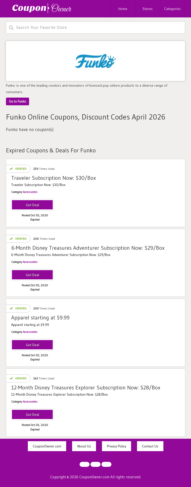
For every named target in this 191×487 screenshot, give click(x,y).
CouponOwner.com (47, 446)
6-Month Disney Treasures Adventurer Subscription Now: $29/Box (88, 247)
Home (122, 8)
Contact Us (150, 446)
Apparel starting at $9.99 (40, 317)
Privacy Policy (116, 446)
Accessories (30, 192)
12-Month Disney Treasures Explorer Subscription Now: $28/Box (85, 387)
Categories (172, 8)
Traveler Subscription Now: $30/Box (53, 178)
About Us (84, 446)
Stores (148, 8)
